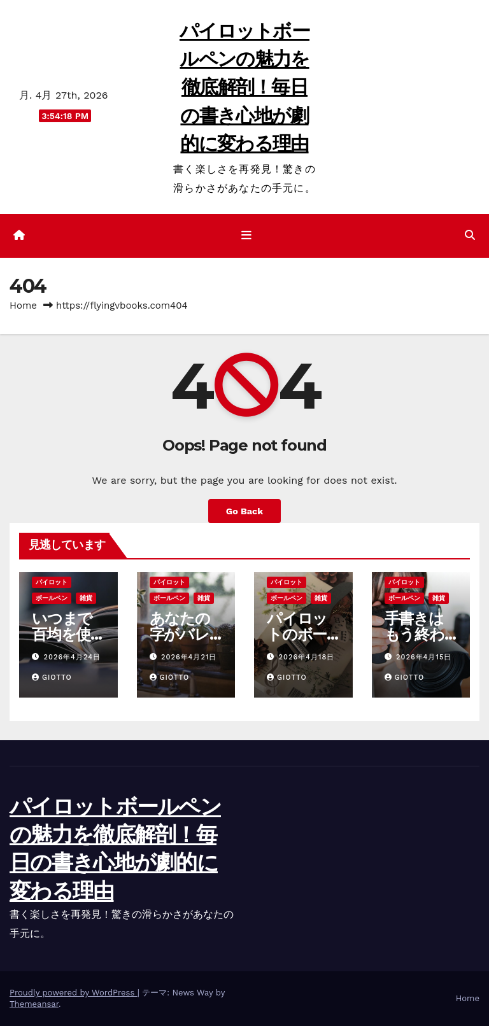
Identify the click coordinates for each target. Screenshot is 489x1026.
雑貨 (86, 597)
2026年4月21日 (188, 657)
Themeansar (34, 1004)
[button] (470, 235)
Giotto (52, 677)
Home (23, 305)
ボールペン (51, 597)
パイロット (51, 582)
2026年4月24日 (72, 657)
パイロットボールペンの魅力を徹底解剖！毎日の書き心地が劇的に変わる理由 (244, 87)
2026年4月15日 (423, 657)
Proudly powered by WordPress (74, 992)
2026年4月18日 (307, 657)
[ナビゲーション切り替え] (247, 235)
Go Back (244, 511)
